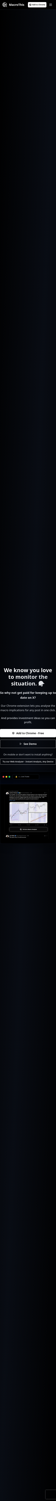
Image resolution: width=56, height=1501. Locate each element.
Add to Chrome (37, 4)
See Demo (28, 744)
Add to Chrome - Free (28, 733)
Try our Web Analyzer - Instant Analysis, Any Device (28, 761)
